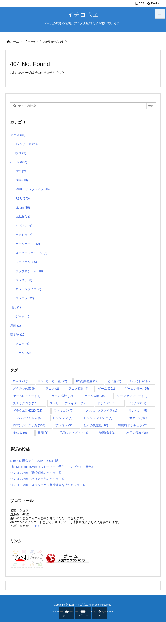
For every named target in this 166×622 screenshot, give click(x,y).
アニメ (18, 135)
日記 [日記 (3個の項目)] (43, 432)
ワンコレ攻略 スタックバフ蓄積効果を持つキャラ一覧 (48, 485)
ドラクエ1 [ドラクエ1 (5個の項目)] (106, 403)
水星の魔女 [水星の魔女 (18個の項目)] (137, 432)
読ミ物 (18, 334)
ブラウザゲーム (29, 271)
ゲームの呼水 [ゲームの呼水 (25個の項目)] (136, 388)
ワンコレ (24, 298)
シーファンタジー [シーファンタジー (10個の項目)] (132, 396)
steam (22, 207)
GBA (21, 180)
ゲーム (18, 162)
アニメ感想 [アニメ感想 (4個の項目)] (78, 388)
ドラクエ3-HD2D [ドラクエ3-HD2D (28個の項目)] (27, 410)
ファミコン (26, 262)
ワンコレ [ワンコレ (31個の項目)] (64, 425)
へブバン (23, 225)
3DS (21, 171)
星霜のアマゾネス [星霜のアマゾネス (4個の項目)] (73, 432)
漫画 (15, 325)
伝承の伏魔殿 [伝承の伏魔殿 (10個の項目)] (96, 425)
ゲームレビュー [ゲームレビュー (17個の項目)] (26, 396)
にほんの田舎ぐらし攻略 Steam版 (34, 460)
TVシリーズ (26, 144)
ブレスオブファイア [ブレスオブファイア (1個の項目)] (101, 410)
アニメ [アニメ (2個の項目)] (52, 388)
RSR (22, 198)
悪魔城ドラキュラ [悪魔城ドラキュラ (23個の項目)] (133, 425)
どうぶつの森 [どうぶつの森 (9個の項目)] (24, 388)
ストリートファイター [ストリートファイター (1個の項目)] (67, 403)
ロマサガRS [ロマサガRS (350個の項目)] (135, 418)
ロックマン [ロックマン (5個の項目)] (62, 418)
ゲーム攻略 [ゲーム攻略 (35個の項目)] (95, 396)
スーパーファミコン (31, 253)
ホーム (14, 41)
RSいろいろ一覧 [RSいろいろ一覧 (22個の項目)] (52, 381)
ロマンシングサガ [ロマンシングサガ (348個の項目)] (29, 425)
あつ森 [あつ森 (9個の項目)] (114, 381)
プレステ (23, 280)
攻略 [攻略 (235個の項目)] (20, 432)
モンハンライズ (28, 289)
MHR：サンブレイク (32, 189)
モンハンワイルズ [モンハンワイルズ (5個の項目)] (27, 418)
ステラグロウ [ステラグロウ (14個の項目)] (25, 403)
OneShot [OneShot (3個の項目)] (21, 381)
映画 (20, 153)
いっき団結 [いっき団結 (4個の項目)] (140, 381)
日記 (15, 307)
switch (22, 216)
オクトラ (23, 234)
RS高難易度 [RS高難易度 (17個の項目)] (87, 381)
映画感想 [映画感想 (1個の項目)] (107, 432)
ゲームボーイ (27, 244)
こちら (35, 526)
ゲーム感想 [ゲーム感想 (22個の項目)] (62, 396)
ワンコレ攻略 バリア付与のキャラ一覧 (37, 479)
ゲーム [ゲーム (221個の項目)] (106, 388)
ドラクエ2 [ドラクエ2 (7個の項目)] (137, 403)
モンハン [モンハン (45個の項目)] (138, 410)
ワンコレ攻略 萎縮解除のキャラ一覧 (36, 472)
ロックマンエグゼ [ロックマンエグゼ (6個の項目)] (98, 418)
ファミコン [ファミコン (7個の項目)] (63, 410)
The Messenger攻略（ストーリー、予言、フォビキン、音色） (52, 466)
